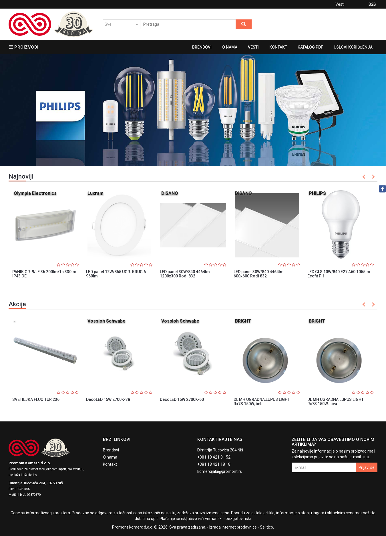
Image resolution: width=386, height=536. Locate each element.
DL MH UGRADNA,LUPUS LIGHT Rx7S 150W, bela (262, 401)
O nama (229, 47)
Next (372, 176)
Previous (363, 176)
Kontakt (278, 47)
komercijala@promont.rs (219, 471)
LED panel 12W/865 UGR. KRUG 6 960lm (116, 273)
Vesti (340, 4)
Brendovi (202, 47)
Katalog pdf (310, 47)
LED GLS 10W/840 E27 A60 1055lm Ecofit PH (338, 273)
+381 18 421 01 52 (213, 457)
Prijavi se (367, 467)
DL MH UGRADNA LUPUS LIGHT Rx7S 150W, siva (335, 401)
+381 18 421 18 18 (213, 464)
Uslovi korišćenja (353, 47)
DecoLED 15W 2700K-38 (108, 399)
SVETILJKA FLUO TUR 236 (35, 399)
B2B (372, 4)
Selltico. (267, 527)
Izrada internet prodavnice (233, 527)
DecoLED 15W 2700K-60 (182, 399)
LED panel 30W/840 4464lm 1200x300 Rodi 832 (185, 273)
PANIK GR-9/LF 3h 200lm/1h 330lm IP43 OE (44, 273)
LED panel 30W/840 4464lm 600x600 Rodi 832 (259, 273)
